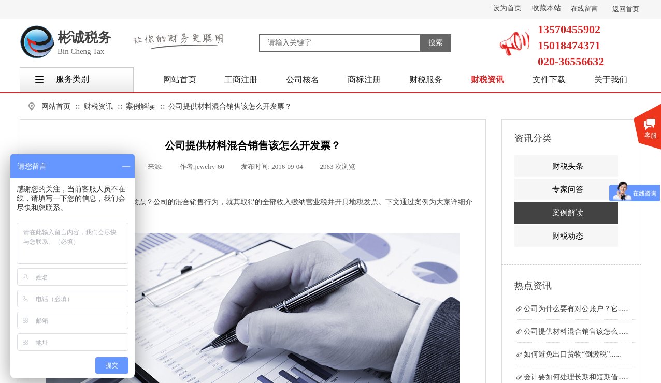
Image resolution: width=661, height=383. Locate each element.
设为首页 (507, 8)
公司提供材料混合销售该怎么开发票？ (230, 106)
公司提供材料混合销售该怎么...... (576, 331)
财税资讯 (98, 106)
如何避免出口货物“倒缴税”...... (572, 354)
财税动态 (567, 236)
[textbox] (339, 43)
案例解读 (140, 106)
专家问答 (567, 189)
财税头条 (567, 166)
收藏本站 (546, 8)
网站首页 (55, 106)
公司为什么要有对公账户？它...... (576, 309)
